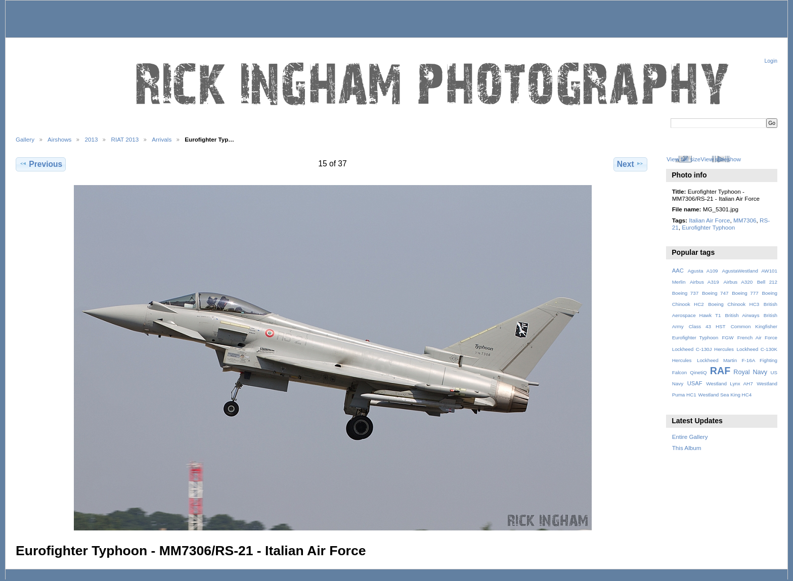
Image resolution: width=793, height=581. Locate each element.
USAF (694, 383)
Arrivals (161, 139)
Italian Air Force (709, 220)
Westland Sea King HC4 (725, 394)
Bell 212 (767, 282)
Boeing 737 (685, 293)
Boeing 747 (715, 293)
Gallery (25, 139)
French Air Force (757, 337)
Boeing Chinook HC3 (733, 304)
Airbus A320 (738, 282)
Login (771, 61)
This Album (686, 447)
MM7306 (744, 220)
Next (630, 163)
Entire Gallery (690, 436)
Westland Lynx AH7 (729, 383)
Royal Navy (750, 372)
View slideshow (720, 159)
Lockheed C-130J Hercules (703, 349)
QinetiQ (698, 372)
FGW (728, 337)
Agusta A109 (703, 271)
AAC (678, 270)
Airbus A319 (704, 282)
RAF (720, 370)
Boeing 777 (745, 293)
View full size (683, 159)
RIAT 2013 (125, 139)
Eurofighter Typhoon (708, 227)
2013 (91, 139)
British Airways (742, 315)
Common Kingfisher (754, 326)
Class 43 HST (707, 326)
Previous (40, 163)
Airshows (59, 139)
